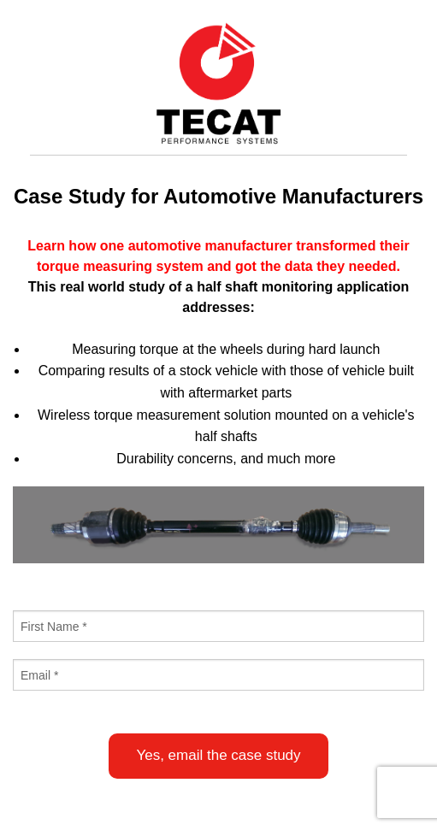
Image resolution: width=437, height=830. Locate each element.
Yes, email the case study (218, 755)
